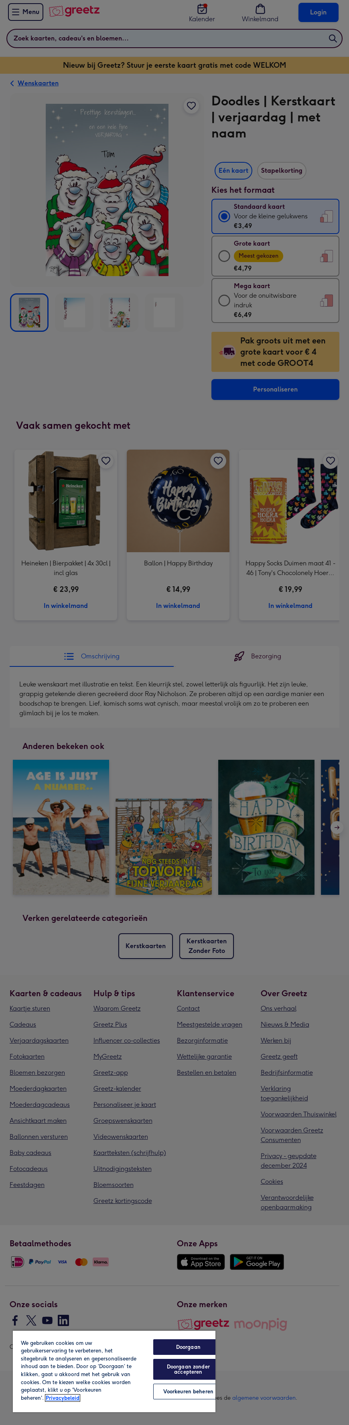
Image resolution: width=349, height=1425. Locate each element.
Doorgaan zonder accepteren (188, 1369)
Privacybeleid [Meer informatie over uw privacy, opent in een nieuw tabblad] (62, 1398)
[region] (114, 1371)
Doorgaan (188, 1347)
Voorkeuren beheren (188, 1392)
